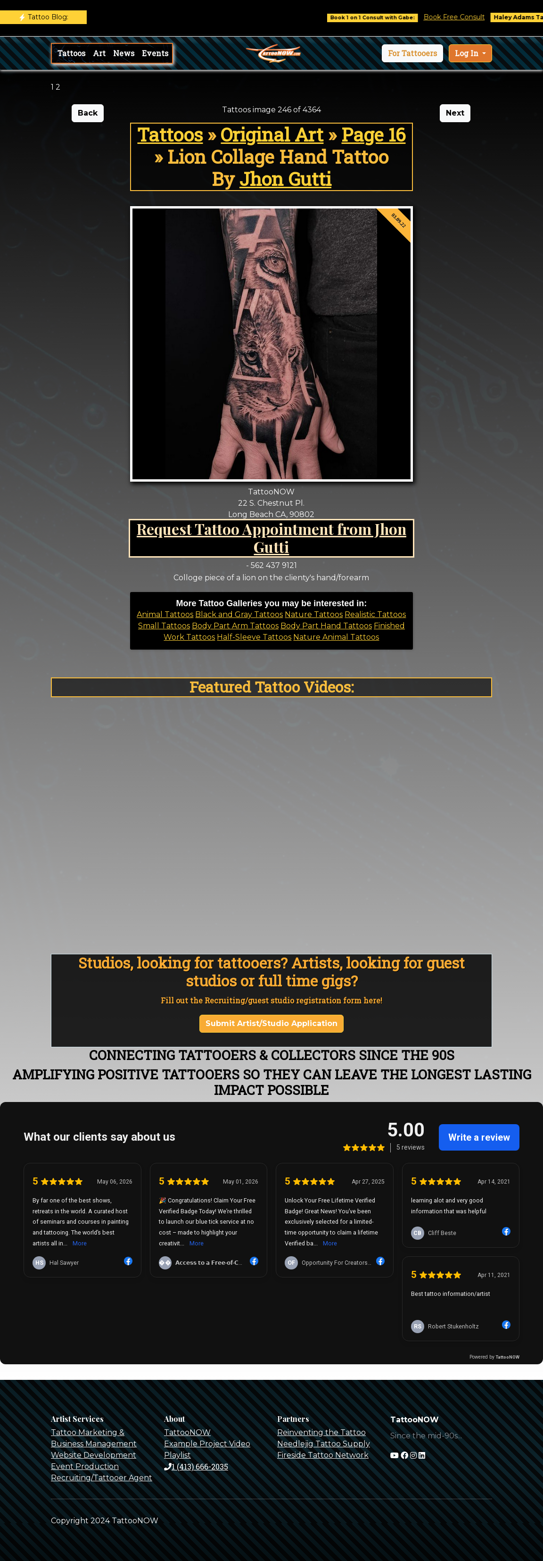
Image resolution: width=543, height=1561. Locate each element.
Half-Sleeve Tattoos (254, 637)
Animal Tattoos (165, 614)
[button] (412, 53)
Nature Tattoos (314, 614)
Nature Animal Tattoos (336, 637)
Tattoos (71, 53)
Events (155, 53)
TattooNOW (187, 1432)
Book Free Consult (465, 17)
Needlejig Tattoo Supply (323, 1443)
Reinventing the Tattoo (321, 1432)
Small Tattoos (164, 625)
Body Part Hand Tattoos (326, 625)
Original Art (272, 134)
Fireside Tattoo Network (323, 1455)
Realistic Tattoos (375, 614)
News (123, 53)
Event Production (85, 1466)
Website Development (93, 1455)
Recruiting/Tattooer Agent (101, 1477)
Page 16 (373, 134)
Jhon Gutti (285, 179)
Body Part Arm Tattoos (235, 625)
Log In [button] (467, 53)
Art (99, 53)
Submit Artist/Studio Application (271, 1023)
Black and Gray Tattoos (239, 614)
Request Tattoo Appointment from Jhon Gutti (271, 538)
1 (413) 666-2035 (196, 1466)
